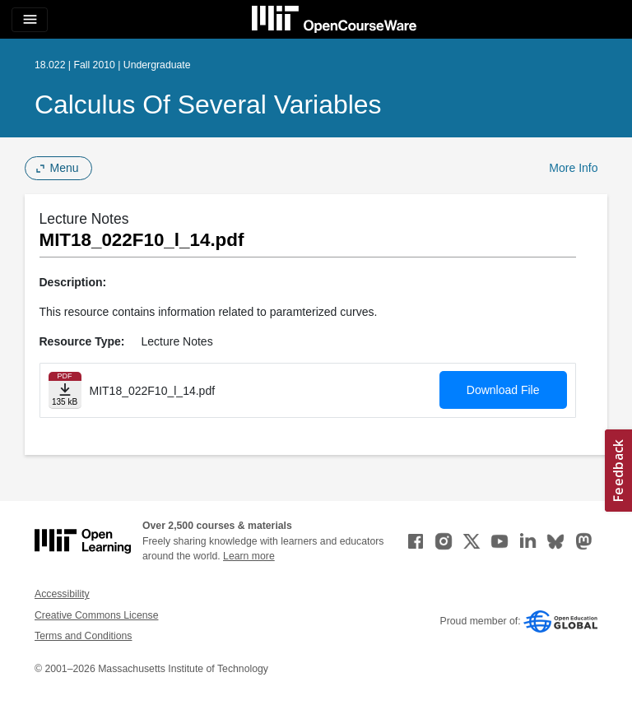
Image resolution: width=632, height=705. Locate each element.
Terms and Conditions (83, 636)
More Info (573, 167)
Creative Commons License (96, 615)
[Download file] (65, 390)
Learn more (249, 556)
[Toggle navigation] (30, 19)
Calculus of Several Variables (208, 104)
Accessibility (62, 594)
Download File (503, 390)
